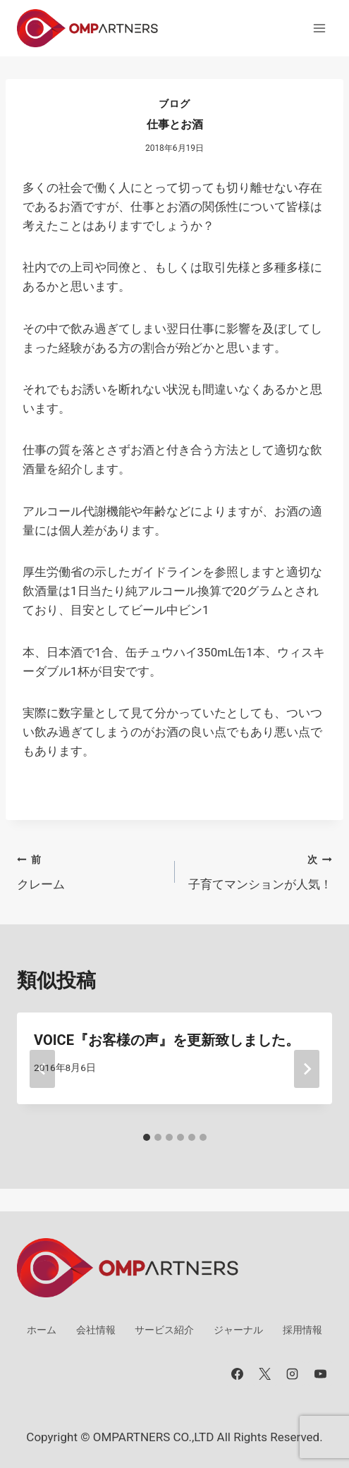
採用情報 (302, 1329)
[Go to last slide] (42, 1069)
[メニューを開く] (319, 28)
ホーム (41, 1329)
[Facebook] (238, 1374)
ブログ (174, 103)
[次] (306, 1069)
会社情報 (96, 1329)
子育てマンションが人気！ (260, 870)
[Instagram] (293, 1374)
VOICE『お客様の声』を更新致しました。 (167, 1040)
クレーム (90, 870)
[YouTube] (320, 1374)
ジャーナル (238, 1329)
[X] (265, 1374)
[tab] (146, 1137)
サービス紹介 (164, 1329)
